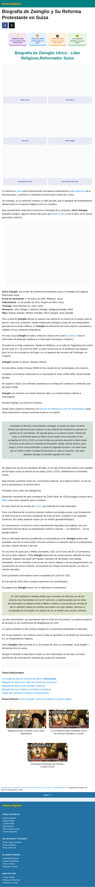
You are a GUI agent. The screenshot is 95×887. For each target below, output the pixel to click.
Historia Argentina (9, 818)
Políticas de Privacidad (11, 880)
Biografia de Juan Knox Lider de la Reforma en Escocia (29, 682)
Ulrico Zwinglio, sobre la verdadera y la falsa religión (45, 699)
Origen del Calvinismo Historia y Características (25, 693)
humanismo (79, 191)
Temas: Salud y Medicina (12, 843)
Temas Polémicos (9, 848)
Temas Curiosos (8, 864)
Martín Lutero (58, 214)
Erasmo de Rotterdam (50, 409)
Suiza (19, 191)
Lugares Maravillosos (10, 861)
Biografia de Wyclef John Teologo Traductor (23, 686)
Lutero (38, 506)
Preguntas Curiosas (10, 867)
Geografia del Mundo (10, 859)
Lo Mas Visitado (8, 877)
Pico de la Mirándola (74, 409)
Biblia (5, 500)
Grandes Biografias (9, 832)
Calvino (72, 336)
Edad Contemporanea (10, 829)
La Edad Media (8, 824)
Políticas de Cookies (10, 883)
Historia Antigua (8, 821)
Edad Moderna (8, 826)
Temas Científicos (9, 845)
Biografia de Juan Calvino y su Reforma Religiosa (26, 689)
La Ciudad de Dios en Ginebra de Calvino (29, 679)
